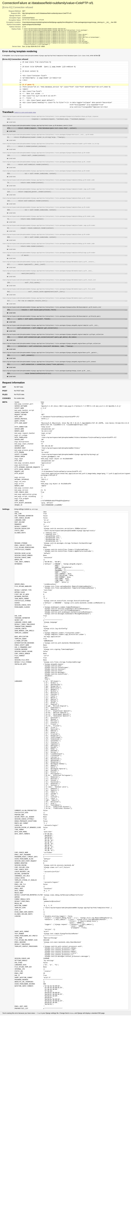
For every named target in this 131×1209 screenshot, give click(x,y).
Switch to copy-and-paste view (25, 122)
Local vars (11, 132)
